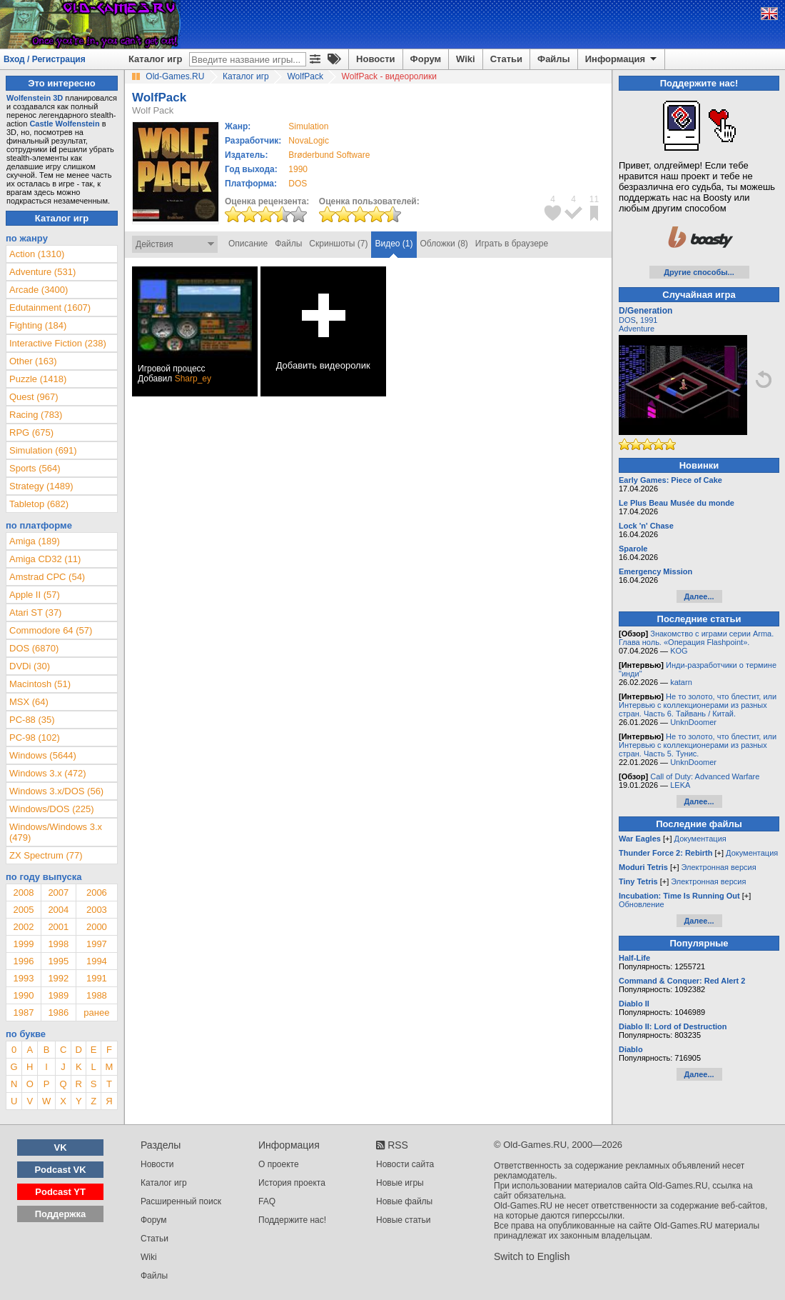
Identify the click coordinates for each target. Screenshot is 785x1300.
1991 (96, 978)
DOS (627, 320)
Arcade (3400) (38, 289)
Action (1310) (36, 254)
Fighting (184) (37, 325)
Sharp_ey (193, 379)
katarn (681, 682)
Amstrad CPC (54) (47, 576)
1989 (58, 995)
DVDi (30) (29, 666)
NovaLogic (308, 141)
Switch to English (532, 1256)
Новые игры (400, 1183)
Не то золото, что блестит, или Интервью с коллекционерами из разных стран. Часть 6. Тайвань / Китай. (697, 705)
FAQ (266, 1201)
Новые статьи (403, 1220)
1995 (58, 961)
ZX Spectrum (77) (46, 855)
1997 (96, 944)
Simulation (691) (43, 450)
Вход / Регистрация (45, 59)
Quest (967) (34, 396)
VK (60, 1147)
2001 (58, 926)
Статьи (506, 59)
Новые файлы (404, 1201)
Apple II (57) (34, 594)
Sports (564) (35, 468)
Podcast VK (60, 1169)
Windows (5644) (42, 755)
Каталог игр (155, 59)
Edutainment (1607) (50, 307)
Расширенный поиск (181, 1201)
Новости (375, 59)
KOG (678, 650)
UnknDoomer (693, 722)
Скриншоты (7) (338, 244)
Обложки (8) (444, 244)
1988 (96, 995)
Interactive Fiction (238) (57, 343)
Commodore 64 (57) (50, 630)
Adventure (636, 328)
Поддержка (60, 1214)
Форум (425, 59)
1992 (58, 978)
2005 (23, 909)
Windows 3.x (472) (47, 773)
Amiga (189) (34, 541)
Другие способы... (699, 272)
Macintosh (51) (40, 684)
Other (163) (32, 361)
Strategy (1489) (41, 486)
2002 (23, 926)
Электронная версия (719, 867)
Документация (700, 838)
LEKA (680, 785)
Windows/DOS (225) (51, 809)
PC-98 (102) (34, 737)
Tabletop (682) (39, 504)
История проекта (291, 1183)
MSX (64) (29, 701)
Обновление (641, 904)
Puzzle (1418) (37, 379)
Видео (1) (393, 244)
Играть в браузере (511, 244)
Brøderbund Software (329, 155)
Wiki (465, 59)
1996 (23, 961)
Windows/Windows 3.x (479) (55, 832)
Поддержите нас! (292, 1220)
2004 (58, 909)
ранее (96, 1012)
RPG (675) (31, 432)
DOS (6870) (34, 648)
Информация (622, 59)
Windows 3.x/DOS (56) (56, 791)
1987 (23, 1012)
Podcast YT (60, 1191)
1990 (298, 169)
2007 (58, 892)
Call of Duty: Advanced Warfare (704, 776)
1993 (23, 978)
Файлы (553, 59)
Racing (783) (35, 414)
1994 (96, 961)
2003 (96, 909)
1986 (58, 1012)
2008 (23, 892)
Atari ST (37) (35, 612)
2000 (96, 926)
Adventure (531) (42, 271)
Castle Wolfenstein (64, 123)
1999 (23, 944)
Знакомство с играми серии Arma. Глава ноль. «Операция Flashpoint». (696, 637)
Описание (248, 244)
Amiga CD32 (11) (45, 559)
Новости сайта (405, 1164)
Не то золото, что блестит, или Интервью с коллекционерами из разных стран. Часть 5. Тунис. (697, 745)
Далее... (699, 596)
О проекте (278, 1164)
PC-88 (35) (32, 719)
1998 (58, 944)
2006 (96, 892)
